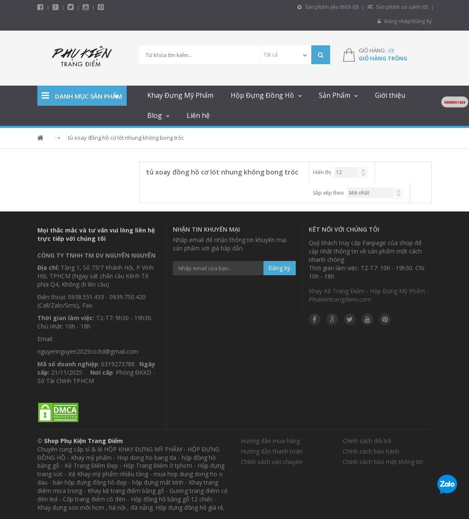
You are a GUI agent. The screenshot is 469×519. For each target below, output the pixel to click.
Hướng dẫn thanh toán (271, 451)
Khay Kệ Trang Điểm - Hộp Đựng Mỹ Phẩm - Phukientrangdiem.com (369, 295)
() (391, 50)
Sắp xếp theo (328, 192)
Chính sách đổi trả (367, 441)
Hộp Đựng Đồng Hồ (262, 95)
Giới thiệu (390, 95)
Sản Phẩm (334, 95)
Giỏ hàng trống (383, 58)
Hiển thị (322, 172)
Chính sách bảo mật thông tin (383, 462)
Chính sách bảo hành (371, 451)
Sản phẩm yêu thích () (330, 6)
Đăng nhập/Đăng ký (405, 21)
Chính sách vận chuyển (271, 462)
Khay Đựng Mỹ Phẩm (180, 95)
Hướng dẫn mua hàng (270, 441)
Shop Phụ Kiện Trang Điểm (83, 441)
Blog (154, 115)
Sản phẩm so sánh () (398, 6)
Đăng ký (279, 268)
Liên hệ (198, 115)
